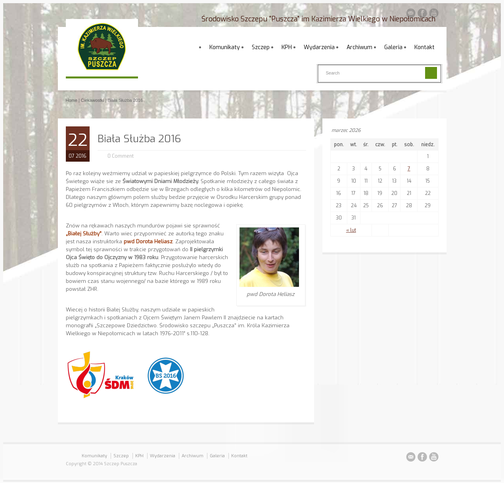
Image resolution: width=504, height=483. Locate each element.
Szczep (261, 47)
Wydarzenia (319, 47)
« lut (351, 230)
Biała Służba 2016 (139, 139)
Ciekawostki (92, 100)
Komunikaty (224, 47)
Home (71, 100)
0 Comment (120, 156)
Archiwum (359, 47)
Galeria (393, 47)
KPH (287, 47)
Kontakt (424, 47)
